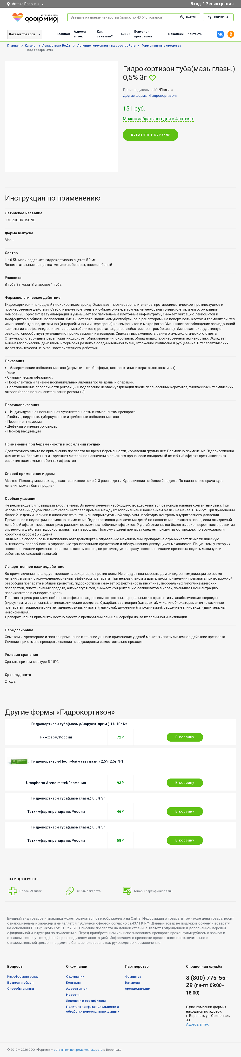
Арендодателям (137, 988)
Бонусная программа (143, 34)
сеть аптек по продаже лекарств (78, 1049)
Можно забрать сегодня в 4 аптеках (158, 118)
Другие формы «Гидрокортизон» (150, 95)
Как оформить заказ (22, 976)
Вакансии (176, 34)
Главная (63, 34)
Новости (73, 994)
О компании (75, 976)
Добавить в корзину (150, 134)
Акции (125, 34)
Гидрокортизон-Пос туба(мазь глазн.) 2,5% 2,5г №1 (77, 761)
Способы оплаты (20, 988)
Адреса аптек (80, 34)
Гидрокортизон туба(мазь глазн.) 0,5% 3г (68, 798)
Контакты (194, 34)
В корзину (184, 737)
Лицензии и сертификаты (86, 1000)
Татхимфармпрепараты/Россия (56, 811)
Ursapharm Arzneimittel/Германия (56, 783)
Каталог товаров (22, 34)
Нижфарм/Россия (56, 737)
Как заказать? (105, 34)
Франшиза (133, 976)
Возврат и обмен (20, 982)
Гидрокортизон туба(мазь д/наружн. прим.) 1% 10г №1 (80, 724)
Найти (188, 17)
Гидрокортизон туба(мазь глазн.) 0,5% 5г (68, 827)
